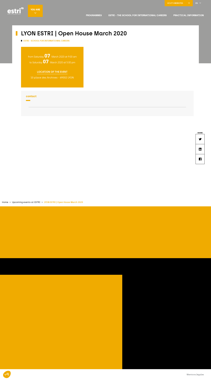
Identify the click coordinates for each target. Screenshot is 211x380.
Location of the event (52, 72)
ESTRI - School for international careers (46, 41)
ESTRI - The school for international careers (137, 15)
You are (35, 11)
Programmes (94, 15)
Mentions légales (195, 374)
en (198, 3)
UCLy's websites (178, 3)
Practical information (188, 15)
